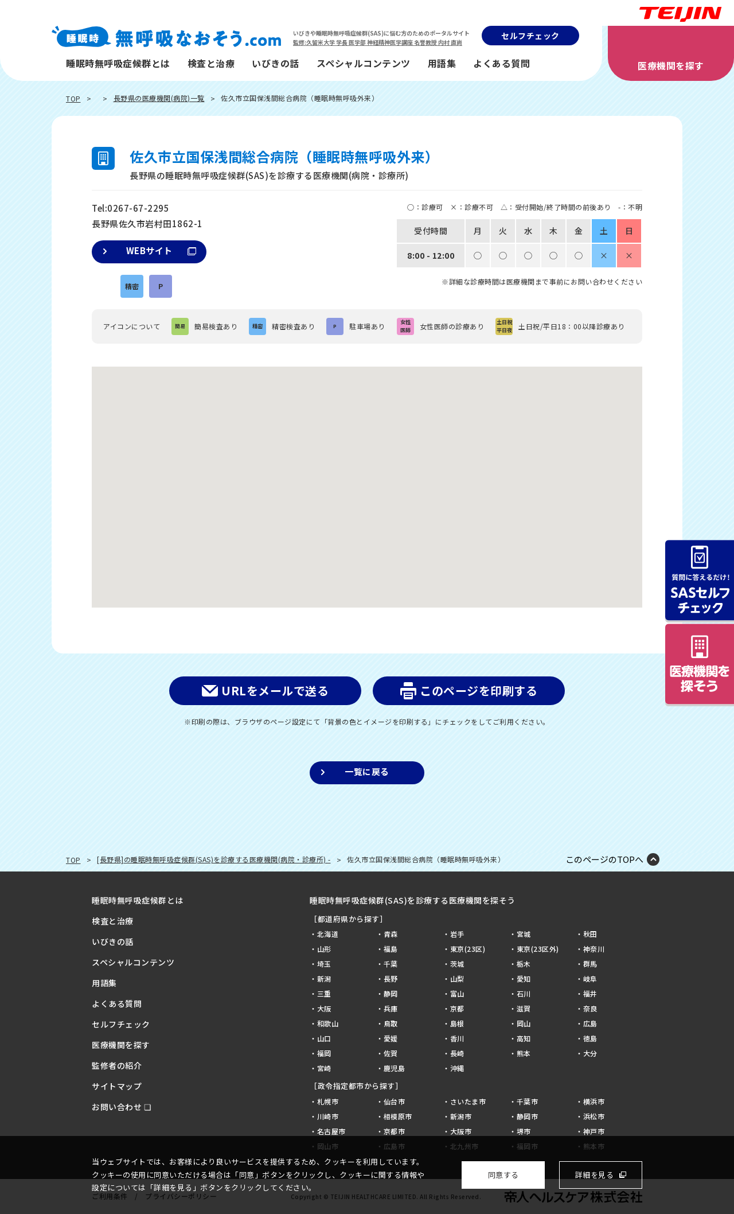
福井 (590, 993)
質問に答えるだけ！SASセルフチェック (699, 581)
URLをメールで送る (275, 690)
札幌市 (328, 1101)
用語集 (442, 63)
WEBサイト (161, 250)
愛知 (524, 978)
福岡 (324, 1053)
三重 (324, 993)
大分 (590, 1053)
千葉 (391, 963)
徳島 (590, 1038)
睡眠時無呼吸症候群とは (118, 63)
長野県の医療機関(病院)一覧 (159, 98)
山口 (324, 1038)
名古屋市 (331, 1131)
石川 (524, 993)
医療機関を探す (671, 65)
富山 (457, 993)
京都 (457, 1008)
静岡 (391, 993)
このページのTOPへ (604, 859)
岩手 (457, 934)
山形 (324, 949)
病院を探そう (699, 665)
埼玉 (324, 963)
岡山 (524, 1023)
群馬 (590, 963)
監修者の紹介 (117, 1065)
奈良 (590, 1008)
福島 (391, 949)
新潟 (324, 978)
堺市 (524, 1131)
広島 (590, 1023)
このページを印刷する (478, 690)
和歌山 (328, 1023)
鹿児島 (394, 1068)
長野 (391, 978)
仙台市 (394, 1101)
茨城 (457, 963)
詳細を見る (594, 1174)
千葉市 (527, 1101)
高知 (524, 1038)
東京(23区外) (538, 949)
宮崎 (324, 1068)
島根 (457, 1023)
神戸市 (594, 1131)
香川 (457, 1038)
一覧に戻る (367, 771)
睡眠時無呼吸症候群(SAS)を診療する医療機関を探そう (413, 900)
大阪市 (461, 1131)
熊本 (524, 1053)
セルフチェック (530, 35)
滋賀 (524, 1008)
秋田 (590, 934)
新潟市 (461, 1116)
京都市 (394, 1131)
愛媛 (391, 1038)
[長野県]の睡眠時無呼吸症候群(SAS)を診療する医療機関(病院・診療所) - (214, 859)
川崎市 (328, 1116)
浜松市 (594, 1116)
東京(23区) (468, 949)
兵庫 (391, 1008)
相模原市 (398, 1116)
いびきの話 (275, 63)
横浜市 (594, 1101)
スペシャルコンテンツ (364, 63)
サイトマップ (117, 1086)
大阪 (324, 1008)
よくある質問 (501, 63)
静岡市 (527, 1116)
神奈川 (594, 949)
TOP (73, 98)
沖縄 (457, 1068)
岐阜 (590, 978)
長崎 (457, 1053)
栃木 (524, 963)
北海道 (328, 934)
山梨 (457, 978)
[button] (367, 476)
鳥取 (391, 1023)
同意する (503, 1174)
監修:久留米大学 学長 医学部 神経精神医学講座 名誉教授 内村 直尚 (377, 42)
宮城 (524, 934)
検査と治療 (211, 63)
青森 (391, 934)
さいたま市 (468, 1101)
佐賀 (391, 1053)
